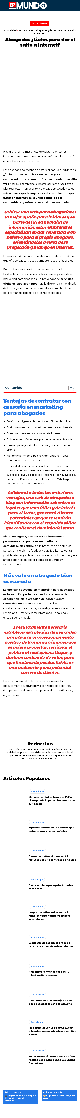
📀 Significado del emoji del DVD (59, 1043)
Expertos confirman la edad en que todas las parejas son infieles (51, 775)
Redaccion (40, 690)
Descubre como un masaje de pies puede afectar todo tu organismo (50, 948)
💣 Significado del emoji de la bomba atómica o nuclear (20, 1045)
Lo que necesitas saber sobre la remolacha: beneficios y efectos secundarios (49, 862)
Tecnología (37, 826)
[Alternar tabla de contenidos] (69, 335)
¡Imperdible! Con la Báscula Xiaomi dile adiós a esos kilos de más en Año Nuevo (52, 977)
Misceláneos (39, 23)
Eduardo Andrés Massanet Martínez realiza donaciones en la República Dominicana (52, 1006)
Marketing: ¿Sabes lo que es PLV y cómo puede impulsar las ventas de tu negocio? (52, 747)
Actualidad (10, 30)
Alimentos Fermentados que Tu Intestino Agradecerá (49, 920)
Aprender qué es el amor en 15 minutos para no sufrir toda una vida (52, 804)
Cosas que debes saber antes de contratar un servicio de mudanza (51, 891)
